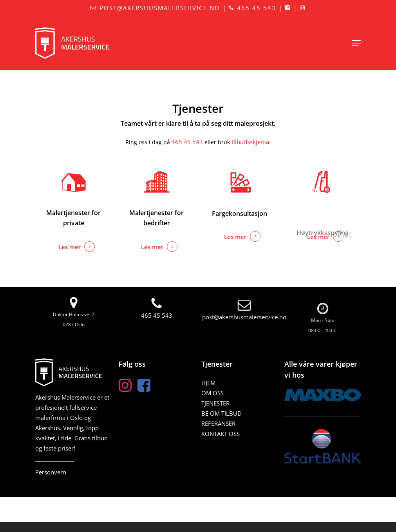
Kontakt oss (220, 434)
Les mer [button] (69, 247)
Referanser (218, 423)
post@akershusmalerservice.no (155, 8)
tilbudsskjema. (251, 142)
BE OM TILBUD (221, 413)
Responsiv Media (310, 527)
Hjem (208, 383)
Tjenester (215, 403)
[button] (356, 43)
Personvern (50, 472)
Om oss (212, 393)
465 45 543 (252, 8)
